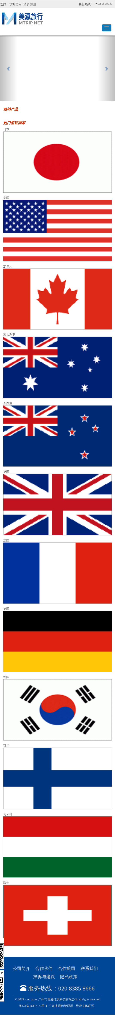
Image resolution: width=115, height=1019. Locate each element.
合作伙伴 (44, 968)
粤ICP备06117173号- (33, 1006)
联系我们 (89, 968)
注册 (33, 4)
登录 (26, 4)
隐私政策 (69, 976)
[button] (8, 68)
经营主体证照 (85, 1006)
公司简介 (21, 968)
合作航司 (66, 968)
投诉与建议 (44, 976)
